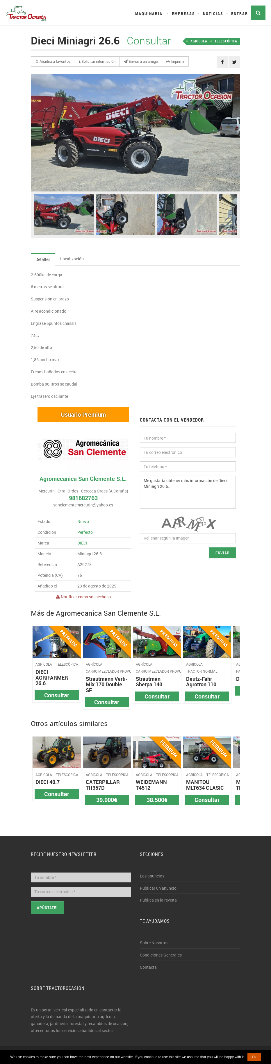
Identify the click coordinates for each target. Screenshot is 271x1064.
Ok (254, 1057)
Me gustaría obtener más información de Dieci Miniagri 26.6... (188, 492)
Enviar (222, 553)
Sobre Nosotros (154, 942)
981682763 (83, 498)
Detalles (42, 259)
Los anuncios (152, 876)
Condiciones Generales (161, 955)
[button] (53, 61)
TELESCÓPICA (226, 41)
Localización (72, 258)
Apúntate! (47, 907)
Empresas (183, 13)
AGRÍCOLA (198, 41)
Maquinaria (149, 13)
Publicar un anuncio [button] (158, 888)
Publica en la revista (158, 900)
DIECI (82, 543)
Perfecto (85, 532)
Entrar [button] (239, 13)
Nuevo (83, 521)
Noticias (213, 13)
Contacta (148, 967)
